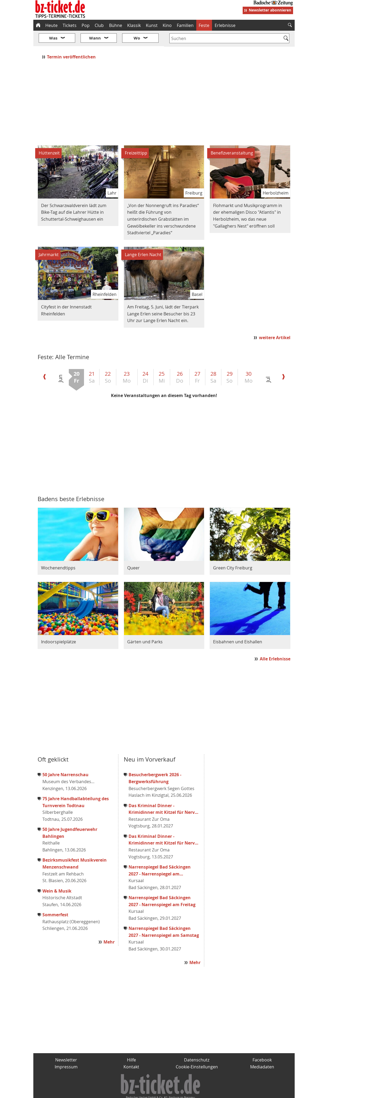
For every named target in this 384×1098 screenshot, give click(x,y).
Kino (167, 25)
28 (213, 361)
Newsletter (66, 1044)
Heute (51, 25)
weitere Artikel (274, 322)
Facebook (262, 1044)
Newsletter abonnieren (270, 10)
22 (108, 361)
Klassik (134, 25)
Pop (86, 25)
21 (92, 361)
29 (229, 361)
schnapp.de (138, 1092)
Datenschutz (196, 1044)
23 (127, 361)
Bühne (115, 25)
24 (145, 361)
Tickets (70, 25)
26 (179, 361)
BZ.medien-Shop (229, 1092)
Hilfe (131, 1044)
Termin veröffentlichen (72, 41)
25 (162, 361)
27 (197, 361)
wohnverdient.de (191, 1092)
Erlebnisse (225, 25)
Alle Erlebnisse (275, 643)
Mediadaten (262, 1051)
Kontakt (131, 1051)
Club (99, 25)
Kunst (152, 25)
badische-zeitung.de (102, 1092)
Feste (204, 25)
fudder (162, 1092)
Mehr (109, 926)
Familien (185, 25)
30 (249, 361)
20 (76, 361)
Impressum (66, 1051)
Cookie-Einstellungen (197, 1051)
